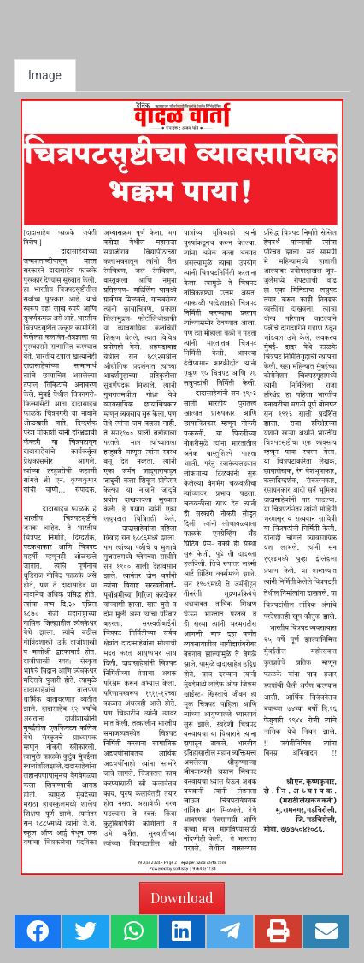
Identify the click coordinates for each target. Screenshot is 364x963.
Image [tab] (45, 75)
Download (182, 898)
